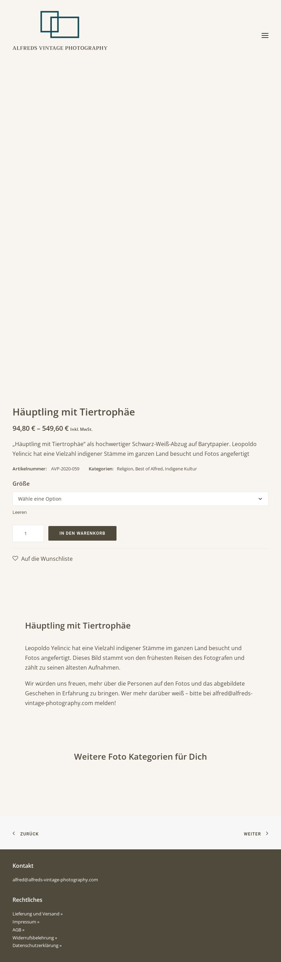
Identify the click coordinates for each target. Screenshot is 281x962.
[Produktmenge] (28, 533)
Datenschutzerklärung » (37, 945)
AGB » (18, 930)
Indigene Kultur (181, 469)
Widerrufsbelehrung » (35, 938)
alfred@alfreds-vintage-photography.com (55, 879)
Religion (125, 469)
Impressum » (26, 922)
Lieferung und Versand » (38, 914)
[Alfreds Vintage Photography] (60, 35)
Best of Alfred (149, 469)
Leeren (20, 512)
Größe (21, 483)
